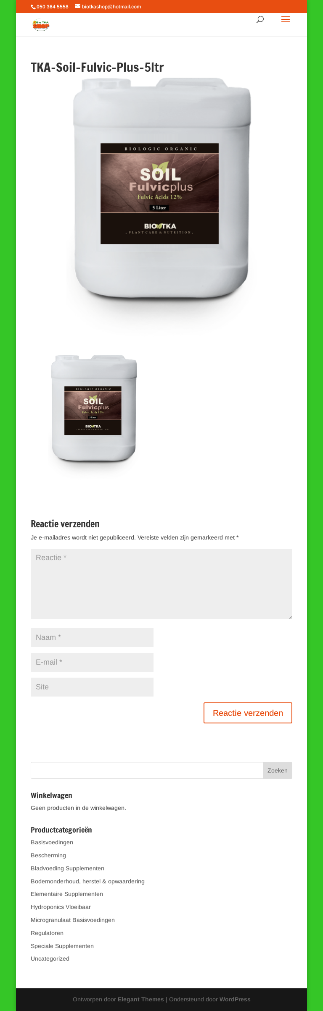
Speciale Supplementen (62, 946)
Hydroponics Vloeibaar (61, 907)
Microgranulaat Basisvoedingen (73, 920)
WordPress (235, 999)
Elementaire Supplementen (67, 894)
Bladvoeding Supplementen (67, 868)
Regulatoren (47, 933)
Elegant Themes (141, 999)
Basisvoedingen (52, 842)
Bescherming (48, 855)
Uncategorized (50, 958)
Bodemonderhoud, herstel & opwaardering (88, 881)
